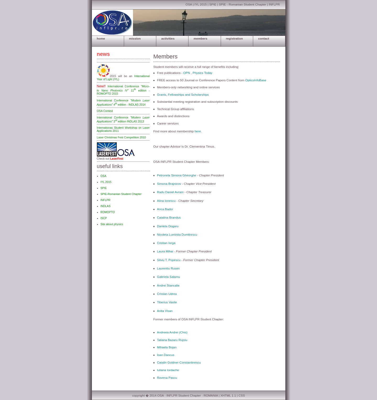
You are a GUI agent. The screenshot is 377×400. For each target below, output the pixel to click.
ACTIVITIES (168, 38)
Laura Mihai (165, 251)
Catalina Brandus (169, 217)
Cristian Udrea (167, 294)
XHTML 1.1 (228, 395)
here (198, 131)
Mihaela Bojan (167, 347)
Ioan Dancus (165, 355)
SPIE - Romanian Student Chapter (242, 4)
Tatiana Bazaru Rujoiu (172, 340)
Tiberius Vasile (167, 302)
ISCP (104, 218)
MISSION (135, 38)
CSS (242, 395)
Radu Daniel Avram (170, 192)
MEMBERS (200, 38)
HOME (101, 38)
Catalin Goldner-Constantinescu (179, 362)
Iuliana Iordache (168, 370)
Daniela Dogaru (168, 226)
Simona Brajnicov (169, 184)
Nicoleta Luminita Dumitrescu (177, 234)
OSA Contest (105, 110)
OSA (189, 4)
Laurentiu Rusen (168, 268)
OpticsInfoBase (255, 80)
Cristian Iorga (166, 243)
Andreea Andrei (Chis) (172, 332)
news (103, 54)
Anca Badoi (165, 209)
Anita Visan (165, 311)
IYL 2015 (201, 4)
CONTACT (263, 38)
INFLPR (274, 4)
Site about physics (112, 224)
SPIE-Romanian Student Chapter (121, 194)
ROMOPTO (108, 212)
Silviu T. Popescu (169, 260)
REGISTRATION (234, 38)
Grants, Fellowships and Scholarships (183, 94)
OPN (186, 73)
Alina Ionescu (166, 201)
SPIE (212, 4)
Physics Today (202, 73)
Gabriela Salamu (168, 277)
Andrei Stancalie (168, 285)
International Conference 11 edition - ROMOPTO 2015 (123, 90)
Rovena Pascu (167, 378)
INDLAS (106, 206)
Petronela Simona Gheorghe (176, 175)
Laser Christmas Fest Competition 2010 (121, 137)
